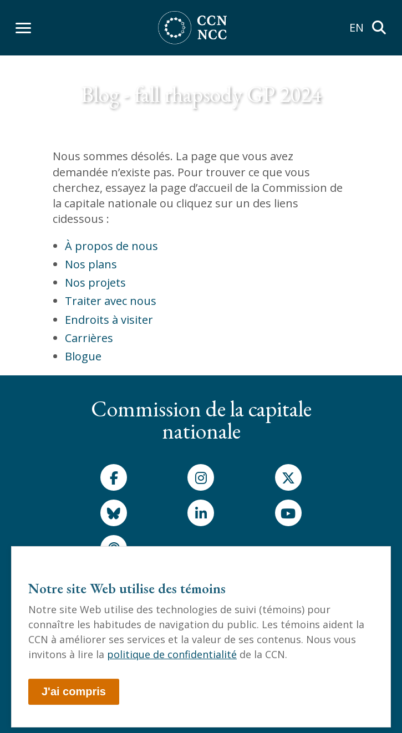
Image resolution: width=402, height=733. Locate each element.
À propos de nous (111, 245)
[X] (288, 477)
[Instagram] (200, 477)
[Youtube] (288, 513)
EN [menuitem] (356, 27)
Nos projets (95, 282)
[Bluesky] (113, 513)
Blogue (83, 356)
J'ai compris (74, 691)
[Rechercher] (379, 28)
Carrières (89, 337)
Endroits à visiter (109, 319)
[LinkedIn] (200, 513)
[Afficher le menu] (23, 28)
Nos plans (91, 264)
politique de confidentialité (172, 654)
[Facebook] (113, 477)
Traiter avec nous (110, 300)
